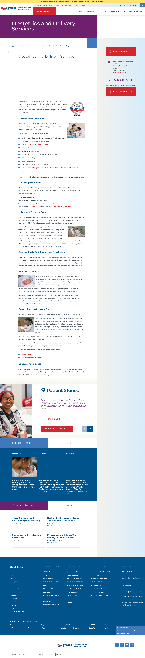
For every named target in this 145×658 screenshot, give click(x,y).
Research (15, 588)
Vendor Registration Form (131, 596)
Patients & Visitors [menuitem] (118, 11)
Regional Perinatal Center (43, 168)
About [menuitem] (80, 11)
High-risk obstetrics (28, 161)
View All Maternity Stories (57, 428)
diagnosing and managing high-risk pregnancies (66, 257)
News (45, 585)
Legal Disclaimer (49, 654)
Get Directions (41, 5)
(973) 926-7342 (122, 79)
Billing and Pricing (74, 578)
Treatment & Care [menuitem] (135, 11)
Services (49, 46)
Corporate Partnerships (53, 604)
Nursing (14, 595)
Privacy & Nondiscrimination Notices (22, 654)
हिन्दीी (93, 625)
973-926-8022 (23, 375)
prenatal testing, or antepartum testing (35, 141)
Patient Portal (73, 571)
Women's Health (36, 46)
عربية (25, 625)
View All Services (120, 91)
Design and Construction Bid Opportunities (132, 604)
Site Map (46, 608)
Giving (76, 5)
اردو (106, 628)
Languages (15, 598)
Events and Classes (51, 582)
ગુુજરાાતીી (67, 625)
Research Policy (61, 654)
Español (92, 628)
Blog (13, 608)
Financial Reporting (51, 595)
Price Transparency (75, 582)
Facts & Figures (49, 578)
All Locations (54, 5)
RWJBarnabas (67, 5)
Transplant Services (99, 578)
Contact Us (15, 572)
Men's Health (96, 585)
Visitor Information (75, 585)
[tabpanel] (16, 411)
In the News (48, 592)
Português (62, 628)
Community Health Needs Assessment (53, 600)
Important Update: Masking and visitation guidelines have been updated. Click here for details (73, 1)
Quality (46, 575)
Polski (44, 628)
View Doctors (118, 51)
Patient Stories (17, 612)
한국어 (12, 628)
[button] (142, 5)
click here (125, 633)
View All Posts (62, 443)
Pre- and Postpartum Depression (33, 357)
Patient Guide (72, 599)
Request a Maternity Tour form (60, 207)
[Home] (16, 9)
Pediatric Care (96, 588)
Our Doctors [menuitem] (102, 11)
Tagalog (40, 625)
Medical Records (73, 595)
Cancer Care (96, 575)
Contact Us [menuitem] (90, 11)
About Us (46, 571)
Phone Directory (73, 592)
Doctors (14, 578)
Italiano (108, 625)
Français (54, 625)
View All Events (63, 506)
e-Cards (70, 602)
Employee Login (127, 571)
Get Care (14, 582)
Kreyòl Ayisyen (83, 625)
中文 (27, 628)
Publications (48, 588)
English (13, 625)
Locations (15, 575)
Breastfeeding (27, 354)
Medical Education (19, 592)
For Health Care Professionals (127, 584)
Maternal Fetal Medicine (58, 266)
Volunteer (15, 605)
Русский (76, 628)
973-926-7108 (36, 207)
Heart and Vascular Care (101, 571)
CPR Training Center (99, 592)
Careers (83, 5)
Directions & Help (74, 588)
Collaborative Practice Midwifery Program (36, 144)
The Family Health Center (100, 595)
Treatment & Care (20, 46)
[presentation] (67, 409)
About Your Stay (73, 575)
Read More (52, 419)
